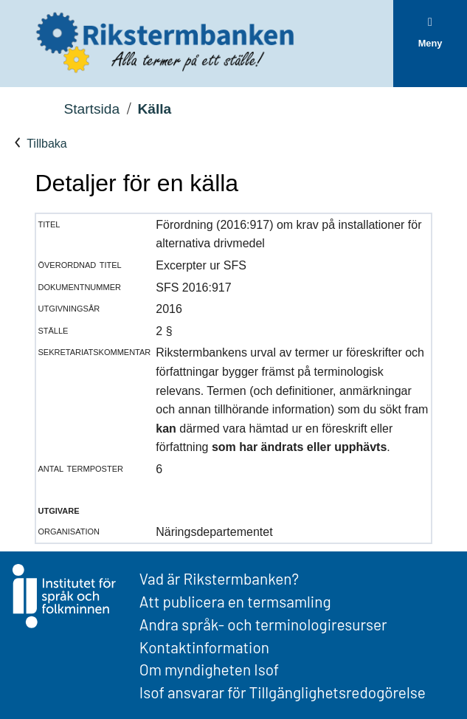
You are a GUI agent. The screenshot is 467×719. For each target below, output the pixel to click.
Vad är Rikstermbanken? (219, 578)
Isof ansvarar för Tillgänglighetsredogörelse (282, 692)
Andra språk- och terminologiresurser (263, 624)
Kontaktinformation (204, 647)
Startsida (91, 109)
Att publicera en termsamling (235, 601)
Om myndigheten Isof (209, 669)
